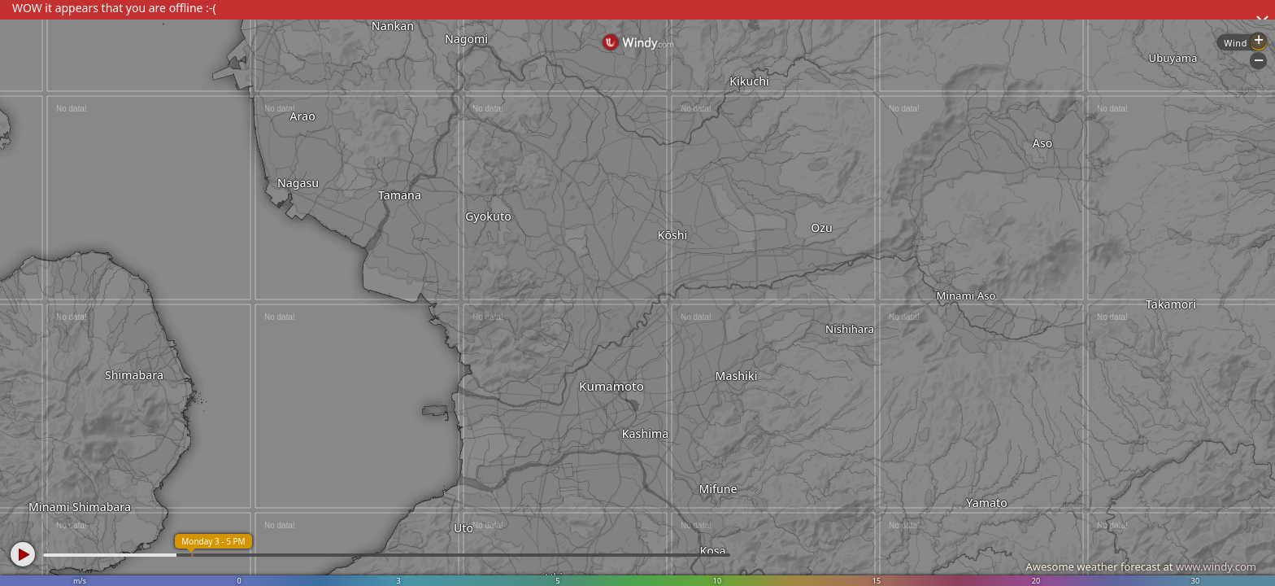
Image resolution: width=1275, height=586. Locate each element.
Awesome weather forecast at (1140, 566)
